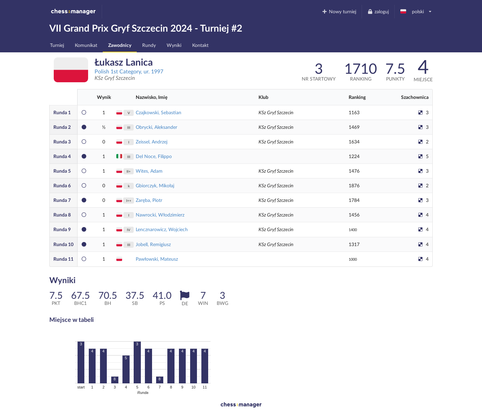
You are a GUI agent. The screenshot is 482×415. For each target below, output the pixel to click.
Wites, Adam (149, 171)
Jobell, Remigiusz (153, 244)
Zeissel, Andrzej (151, 141)
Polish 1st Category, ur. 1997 (129, 71)
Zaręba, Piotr (149, 200)
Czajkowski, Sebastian (158, 112)
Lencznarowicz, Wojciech (162, 229)
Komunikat (86, 45)
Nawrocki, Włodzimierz (160, 215)
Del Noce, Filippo (154, 156)
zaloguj (378, 11)
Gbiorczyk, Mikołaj (155, 185)
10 (63, 244)
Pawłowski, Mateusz (157, 259)
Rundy (149, 45)
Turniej (57, 45)
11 (63, 259)
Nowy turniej (339, 11)
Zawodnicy (119, 45)
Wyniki (174, 45)
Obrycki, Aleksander (156, 127)
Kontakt (200, 45)
